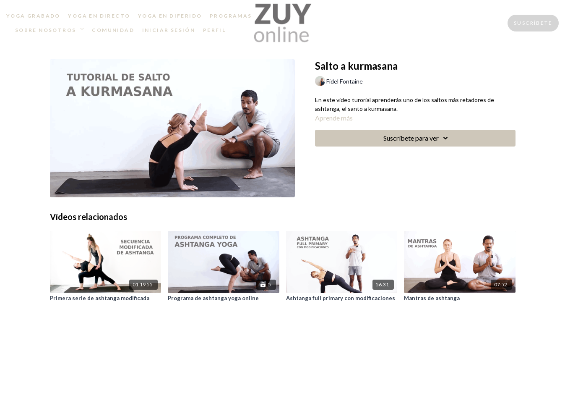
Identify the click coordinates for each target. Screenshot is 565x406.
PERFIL (214, 30)
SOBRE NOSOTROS (49, 30)
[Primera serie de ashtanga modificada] (105, 298)
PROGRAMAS (231, 16)
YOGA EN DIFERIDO (170, 16)
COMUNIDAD (113, 30)
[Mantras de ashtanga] (460, 298)
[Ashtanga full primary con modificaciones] (342, 298)
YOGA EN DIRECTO (99, 16)
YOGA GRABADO (33, 16)
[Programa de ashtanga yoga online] (223, 298)
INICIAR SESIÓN (168, 30)
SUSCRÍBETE (533, 23)
